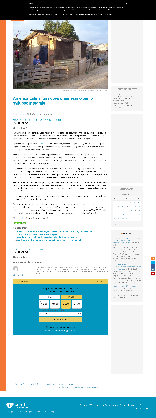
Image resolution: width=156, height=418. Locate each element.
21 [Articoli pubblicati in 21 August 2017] (115, 215)
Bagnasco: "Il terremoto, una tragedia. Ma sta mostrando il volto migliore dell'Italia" (54, 231)
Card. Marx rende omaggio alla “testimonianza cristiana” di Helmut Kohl (49, 240)
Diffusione (97, 405)
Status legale (125, 405)
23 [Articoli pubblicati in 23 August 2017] (123, 215)
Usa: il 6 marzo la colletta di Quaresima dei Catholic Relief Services (47, 237)
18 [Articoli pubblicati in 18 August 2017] (131, 211)
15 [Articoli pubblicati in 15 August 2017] (119, 211)
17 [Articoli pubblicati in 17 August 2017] (127, 211)
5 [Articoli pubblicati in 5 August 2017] (134, 202)
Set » (118, 224)
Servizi (115, 405)
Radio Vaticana (43, 144)
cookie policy (110, 10)
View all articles (19, 275)
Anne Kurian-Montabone (43, 120)
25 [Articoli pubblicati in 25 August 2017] (131, 215)
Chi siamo (83, 405)
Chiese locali (61, 120)
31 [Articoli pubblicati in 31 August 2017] (127, 219)
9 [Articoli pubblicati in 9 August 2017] (122, 206)
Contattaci (144, 405)
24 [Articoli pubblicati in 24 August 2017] (127, 215)
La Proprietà (107, 405)
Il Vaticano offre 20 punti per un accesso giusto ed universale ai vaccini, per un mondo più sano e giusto (126, 240)
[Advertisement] (60, 363)
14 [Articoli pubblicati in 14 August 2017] (115, 211)
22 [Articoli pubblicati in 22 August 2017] (119, 215)
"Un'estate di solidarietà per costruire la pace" (37, 234)
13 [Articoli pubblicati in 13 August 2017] (139, 206)
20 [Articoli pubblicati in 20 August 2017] (139, 211)
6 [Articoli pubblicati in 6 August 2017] (138, 202)
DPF (90, 405)
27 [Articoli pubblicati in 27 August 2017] (139, 215)
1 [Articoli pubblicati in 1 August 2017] (118, 202)
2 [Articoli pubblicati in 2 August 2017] (122, 202)
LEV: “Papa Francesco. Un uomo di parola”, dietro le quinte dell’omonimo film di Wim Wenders (127, 267)
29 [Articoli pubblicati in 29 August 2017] (119, 219)
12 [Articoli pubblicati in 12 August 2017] (135, 206)
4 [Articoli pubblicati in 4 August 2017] (130, 202)
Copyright (134, 405)
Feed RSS (127, 233)
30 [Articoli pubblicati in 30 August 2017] (123, 219)
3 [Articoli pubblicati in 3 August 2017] (126, 202)
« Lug (114, 224)
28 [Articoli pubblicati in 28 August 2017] (115, 219)
